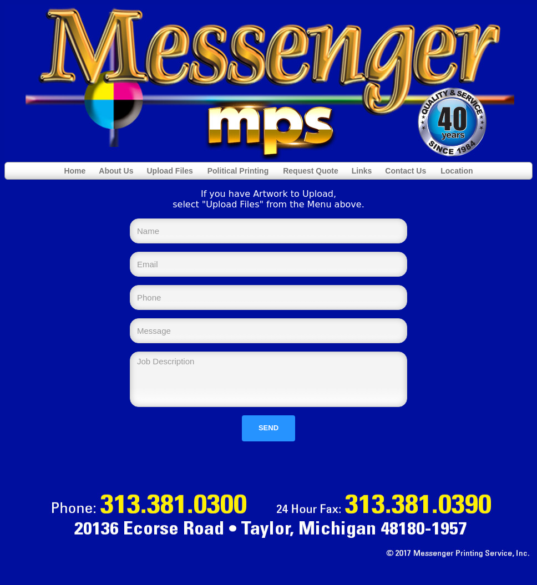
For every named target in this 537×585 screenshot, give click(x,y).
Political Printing (237, 170)
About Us (116, 170)
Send (268, 428)
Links (362, 170)
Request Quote (310, 170)
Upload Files (170, 170)
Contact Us (405, 170)
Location (456, 170)
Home (74, 170)
